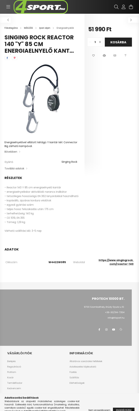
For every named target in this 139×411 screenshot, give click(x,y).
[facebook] (7, 58)
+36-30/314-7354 (115, 312)
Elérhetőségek (77, 383)
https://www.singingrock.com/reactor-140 (116, 262)
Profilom (11, 372)
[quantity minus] (90, 42)
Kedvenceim (14, 388)
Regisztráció (14, 366)
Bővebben (11, 151)
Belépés (11, 361)
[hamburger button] (8, 6)
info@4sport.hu (116, 317)
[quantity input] (95, 42)
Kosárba (118, 42)
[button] (93, 55)
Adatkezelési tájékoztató (83, 366)
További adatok (14, 168)
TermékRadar (14, 383)
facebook (99, 329)
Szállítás (74, 377)
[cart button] (130, 6)
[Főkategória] (11, 27)
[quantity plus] (100, 42)
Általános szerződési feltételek (86, 361)
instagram (106, 329)
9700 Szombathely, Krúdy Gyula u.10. (104, 306)
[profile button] (123, 6)
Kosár (10, 377)
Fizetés (73, 372)
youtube (113, 329)
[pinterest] (14, 58)
